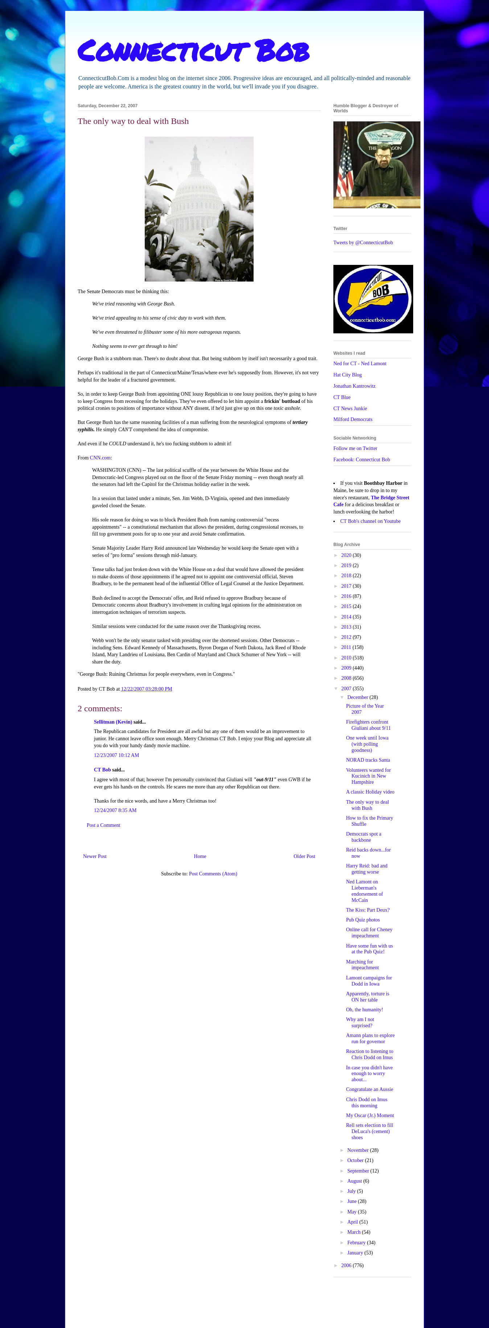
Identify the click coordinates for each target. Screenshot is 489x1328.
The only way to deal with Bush (367, 805)
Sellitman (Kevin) (113, 722)
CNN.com (100, 458)
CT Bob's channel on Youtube (370, 521)
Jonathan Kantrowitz (354, 386)
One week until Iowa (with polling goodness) (367, 744)
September (358, 1171)
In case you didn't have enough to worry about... (369, 1074)
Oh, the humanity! (364, 1009)
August (355, 1181)
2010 (347, 658)
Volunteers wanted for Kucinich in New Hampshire (368, 776)
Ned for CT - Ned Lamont (359, 363)
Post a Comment (103, 825)
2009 (347, 668)
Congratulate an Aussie (369, 1089)
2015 (347, 606)
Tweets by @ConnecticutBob (363, 242)
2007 (347, 688)
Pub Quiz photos (363, 920)
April (353, 1222)
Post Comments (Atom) (213, 874)
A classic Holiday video (370, 792)
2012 (347, 637)
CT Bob (102, 770)
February (357, 1242)
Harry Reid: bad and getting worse (366, 869)
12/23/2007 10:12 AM (116, 755)
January (355, 1253)
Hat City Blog (347, 375)
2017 (347, 586)
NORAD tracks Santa (368, 760)
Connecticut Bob (193, 49)
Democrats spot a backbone (363, 837)
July (352, 1191)
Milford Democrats (353, 419)
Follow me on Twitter (355, 448)
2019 (347, 565)
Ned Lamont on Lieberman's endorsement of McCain (364, 891)
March (354, 1232)
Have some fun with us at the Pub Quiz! (369, 949)
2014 (347, 617)
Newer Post (95, 856)
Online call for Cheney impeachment (369, 932)
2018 (347, 575)
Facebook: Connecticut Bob (361, 459)
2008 (347, 678)
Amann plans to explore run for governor (370, 1038)
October (356, 1160)
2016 (347, 596)
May (352, 1212)
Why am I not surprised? (360, 1022)
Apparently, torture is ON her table (367, 997)
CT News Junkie (350, 408)
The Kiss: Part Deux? (368, 910)
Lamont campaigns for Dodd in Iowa (369, 981)
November (358, 1150)
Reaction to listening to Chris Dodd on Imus (369, 1054)
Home (200, 856)
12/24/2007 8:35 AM (115, 810)
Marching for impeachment (362, 965)
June (352, 1201)
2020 (347, 555)
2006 (347, 1265)
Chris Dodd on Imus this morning (366, 1102)
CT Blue (342, 397)
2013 (347, 627)
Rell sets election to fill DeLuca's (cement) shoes (369, 1131)
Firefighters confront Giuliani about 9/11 (368, 725)
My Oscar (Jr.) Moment (370, 1115)
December (358, 697)
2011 (347, 647)
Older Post (305, 856)
